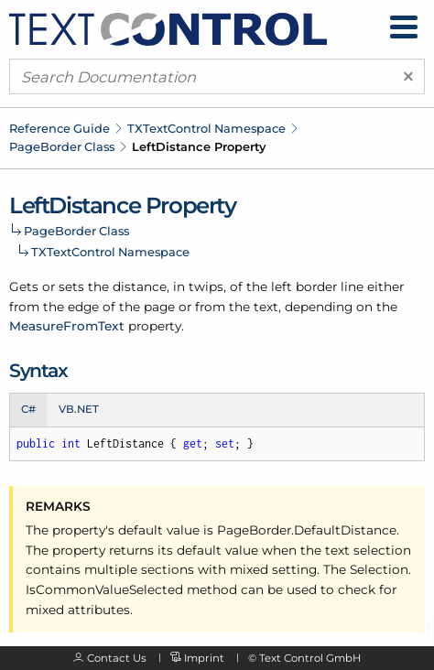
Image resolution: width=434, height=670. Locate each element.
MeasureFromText (67, 326)
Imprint (204, 658)
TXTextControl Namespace (206, 128)
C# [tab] (28, 409)
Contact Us (116, 658)
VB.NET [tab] (79, 409)
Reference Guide (59, 128)
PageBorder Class (61, 146)
